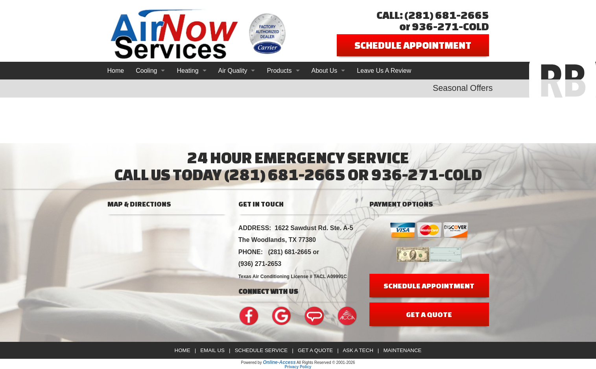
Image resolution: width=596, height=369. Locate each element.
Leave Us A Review (384, 70)
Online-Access (279, 362)
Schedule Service (261, 350)
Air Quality (232, 70)
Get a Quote (315, 350)
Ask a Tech (358, 350)
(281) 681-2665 (446, 15)
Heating (187, 70)
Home (115, 70)
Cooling (146, 70)
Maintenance (402, 350)
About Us (325, 70)
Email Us (212, 350)
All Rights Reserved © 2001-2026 (326, 362)
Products (279, 70)
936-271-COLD (450, 26)
